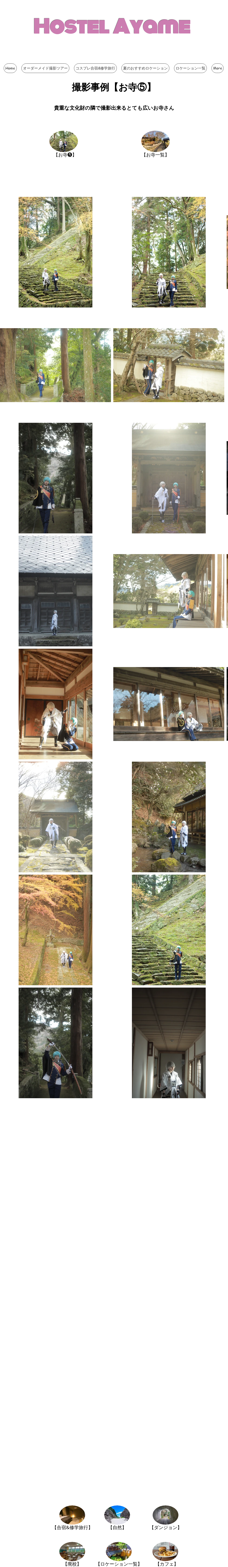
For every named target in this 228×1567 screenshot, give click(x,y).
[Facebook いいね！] (146, 59)
